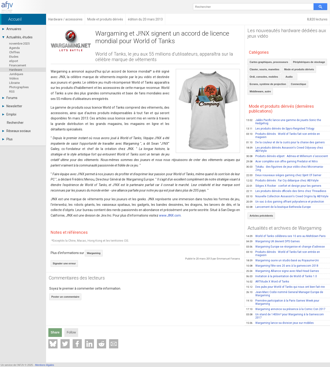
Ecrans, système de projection (268, 84)
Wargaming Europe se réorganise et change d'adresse (285, 246)
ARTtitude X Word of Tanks (267, 281)
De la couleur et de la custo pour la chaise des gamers (285, 142)
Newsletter (12, 106)
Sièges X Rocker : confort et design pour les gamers (283, 185)
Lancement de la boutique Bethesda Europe (278, 207)
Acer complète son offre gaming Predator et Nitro (282, 161)
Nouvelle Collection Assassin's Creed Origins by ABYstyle (287, 196)
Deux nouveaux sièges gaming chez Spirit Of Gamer (283, 175)
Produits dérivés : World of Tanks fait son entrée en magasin (283, 135)
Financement (17, 65)
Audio (289, 76)
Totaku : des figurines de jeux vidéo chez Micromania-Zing (284, 168)
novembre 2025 (19, 43)
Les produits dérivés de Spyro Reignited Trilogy (280, 128)
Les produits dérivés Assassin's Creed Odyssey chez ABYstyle (284, 149)
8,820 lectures (317, 19)
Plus (7, 139)
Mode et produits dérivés (299, 69)
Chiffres (14, 52)
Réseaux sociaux (16, 131)
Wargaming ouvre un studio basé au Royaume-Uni (282, 260)
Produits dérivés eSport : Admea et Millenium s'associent (287, 156)
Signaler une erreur (64, 263)
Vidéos (14, 78)
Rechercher (15, 122)
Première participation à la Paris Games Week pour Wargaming (282, 302)
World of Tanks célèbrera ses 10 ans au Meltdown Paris (286, 236)
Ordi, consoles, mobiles (264, 76)
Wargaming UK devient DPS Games (273, 241)
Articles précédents (261, 215)
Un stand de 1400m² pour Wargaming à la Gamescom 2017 (285, 316)
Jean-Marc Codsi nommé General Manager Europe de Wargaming (284, 294)
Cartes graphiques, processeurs (269, 62)
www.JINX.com (170, 215)
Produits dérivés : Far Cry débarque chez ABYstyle (282, 180)
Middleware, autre (260, 91)
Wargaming (94, 253)
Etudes (13, 56)
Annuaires (11, 29)
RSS (12, 91)
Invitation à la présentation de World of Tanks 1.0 (281, 276)
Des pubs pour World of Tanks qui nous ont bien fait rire (285, 286)
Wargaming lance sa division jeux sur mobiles (280, 323)
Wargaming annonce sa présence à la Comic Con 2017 (285, 309)
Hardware (15, 69)
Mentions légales (44, 365)
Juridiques (16, 74)
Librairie (14, 83)
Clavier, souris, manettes (264, 69)
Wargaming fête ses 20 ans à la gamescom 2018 (282, 265)
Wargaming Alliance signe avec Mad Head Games (282, 271)
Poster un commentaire (65, 296)
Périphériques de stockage (309, 62)
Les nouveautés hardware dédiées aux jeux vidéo (287, 33)
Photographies (19, 87)
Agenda (14, 48)
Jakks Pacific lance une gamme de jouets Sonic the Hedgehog (283, 122)
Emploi (9, 114)
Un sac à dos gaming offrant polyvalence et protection (285, 201)
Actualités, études (17, 37)
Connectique (298, 84)
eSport (13, 61)
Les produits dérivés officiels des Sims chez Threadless (286, 191)
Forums (9, 98)
